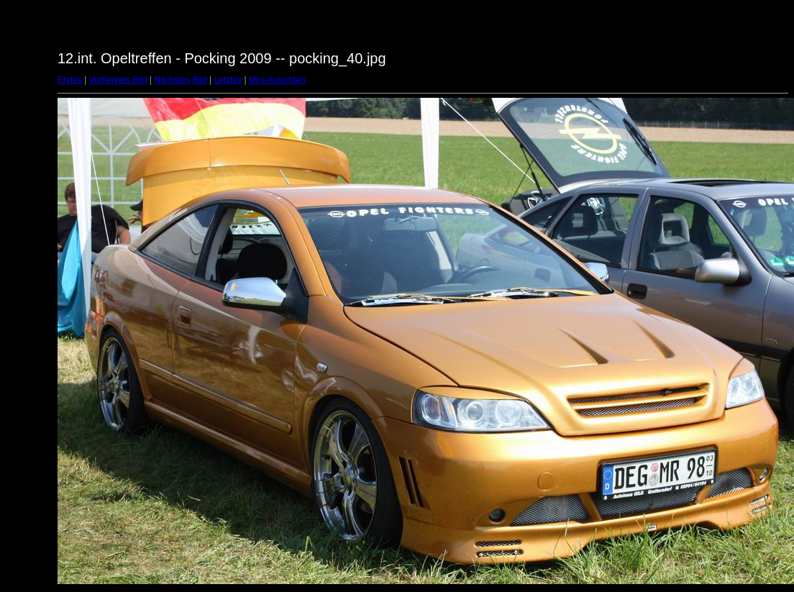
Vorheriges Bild (118, 80)
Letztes (228, 80)
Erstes (70, 80)
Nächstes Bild (180, 80)
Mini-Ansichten (277, 80)
